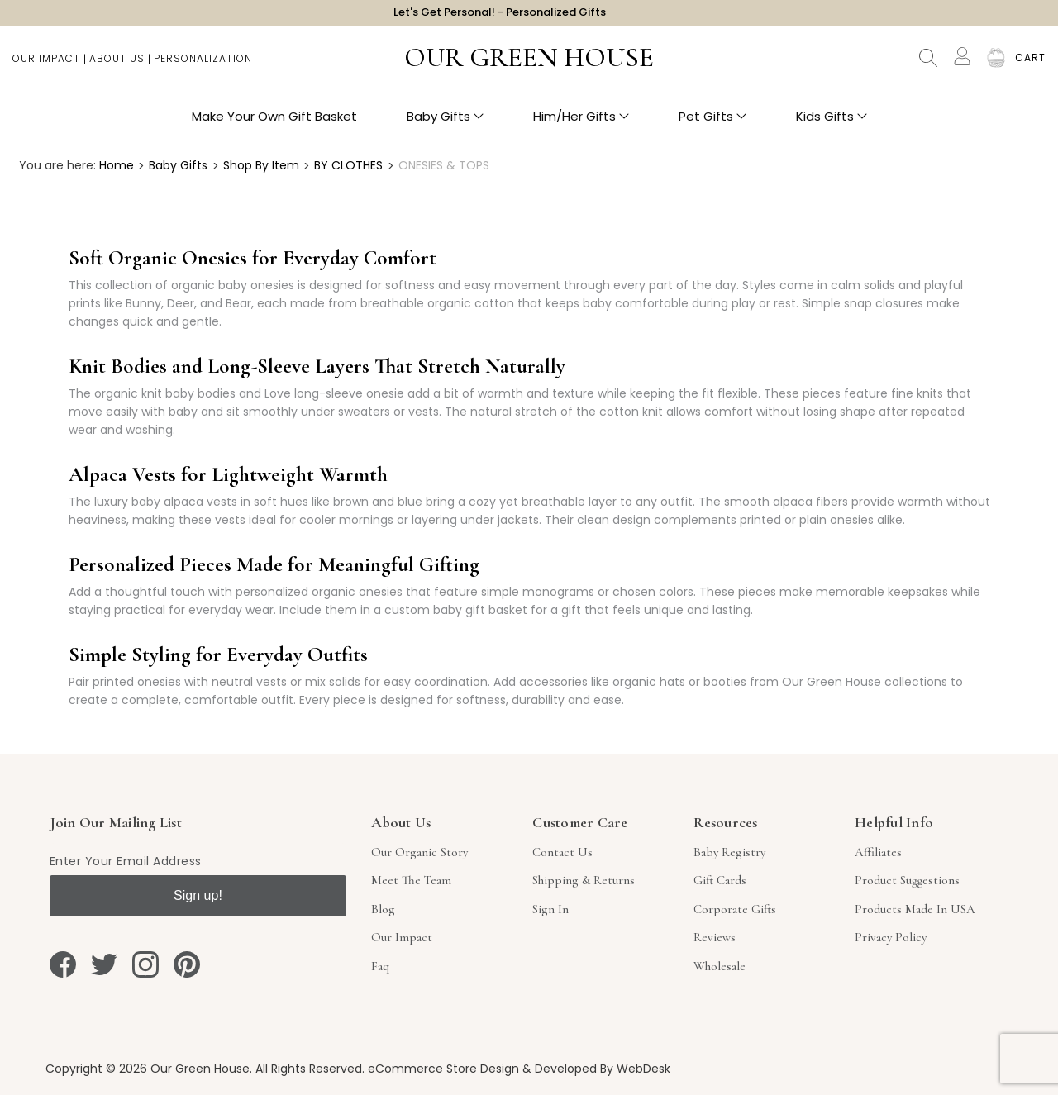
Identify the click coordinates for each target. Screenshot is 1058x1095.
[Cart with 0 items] (1030, 66)
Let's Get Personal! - (499, 16)
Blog (383, 909)
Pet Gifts (712, 124)
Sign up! (198, 895)
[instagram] (145, 964)
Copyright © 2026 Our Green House (147, 1068)
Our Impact (46, 67)
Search (928, 66)
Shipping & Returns (583, 880)
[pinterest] (187, 964)
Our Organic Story (419, 852)
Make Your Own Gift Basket (274, 124)
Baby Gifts (445, 124)
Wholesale (719, 966)
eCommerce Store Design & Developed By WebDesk (519, 1068)
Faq (380, 966)
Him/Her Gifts (581, 124)
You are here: (57, 165)
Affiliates (878, 852)
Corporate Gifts (734, 909)
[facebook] (63, 964)
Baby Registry (729, 852)
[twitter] (104, 964)
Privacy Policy (891, 937)
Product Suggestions (907, 880)
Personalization (203, 67)
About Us (117, 67)
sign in (550, 909)
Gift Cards (719, 880)
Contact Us (562, 852)
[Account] (962, 64)
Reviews (714, 937)
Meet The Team (411, 880)
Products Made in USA (915, 909)
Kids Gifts (831, 124)
